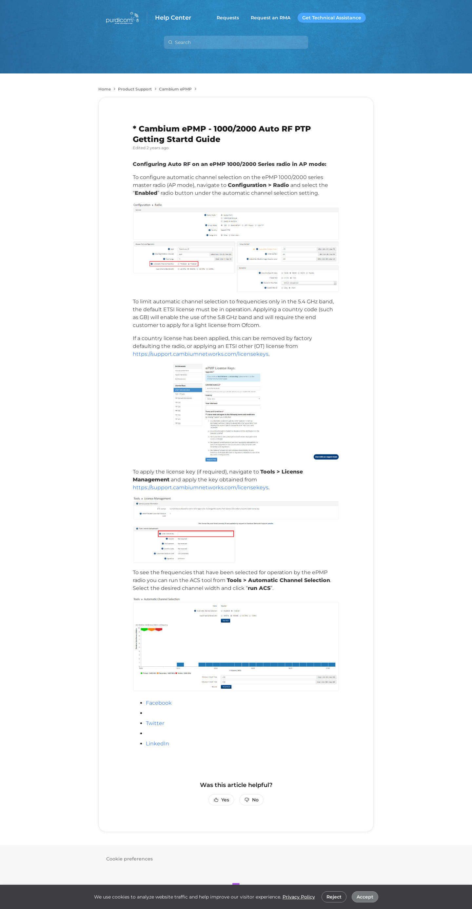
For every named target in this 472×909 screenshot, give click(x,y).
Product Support (135, 89)
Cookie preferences (129, 859)
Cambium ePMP (175, 89)
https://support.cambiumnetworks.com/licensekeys (200, 354)
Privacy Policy (299, 897)
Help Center (173, 17)
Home (104, 89)
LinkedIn (157, 743)
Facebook (159, 703)
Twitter (155, 723)
